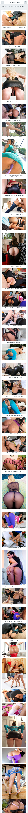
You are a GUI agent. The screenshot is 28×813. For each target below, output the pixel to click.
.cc (14, 2)
